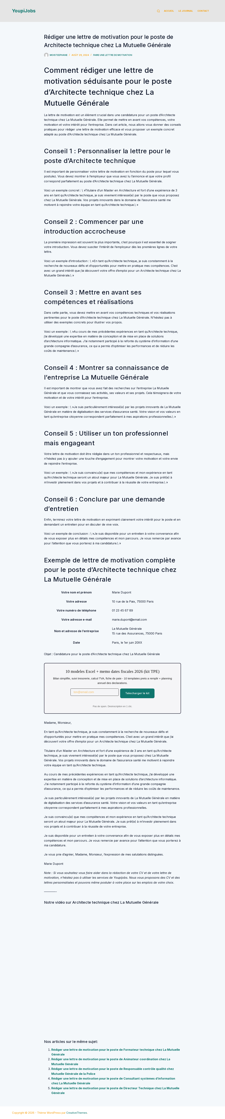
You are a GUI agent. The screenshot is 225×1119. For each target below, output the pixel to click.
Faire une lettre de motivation (112, 55)
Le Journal (185, 10)
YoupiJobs (24, 11)
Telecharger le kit (137, 693)
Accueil (169, 10)
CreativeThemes (76, 1112)
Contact (203, 10)
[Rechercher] (158, 11)
